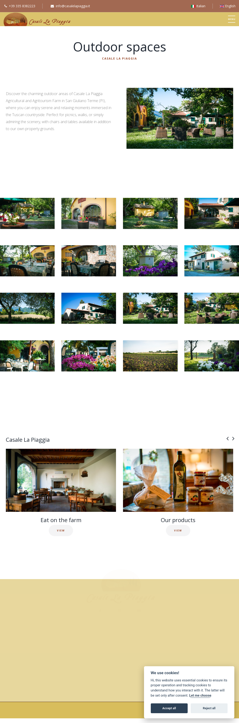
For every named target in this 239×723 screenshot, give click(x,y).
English (227, 6)
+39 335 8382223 (22, 6)
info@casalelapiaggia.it (73, 6)
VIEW (61, 530)
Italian (198, 6)
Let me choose (200, 696)
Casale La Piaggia (119, 59)
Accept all (169, 708)
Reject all (209, 708)
